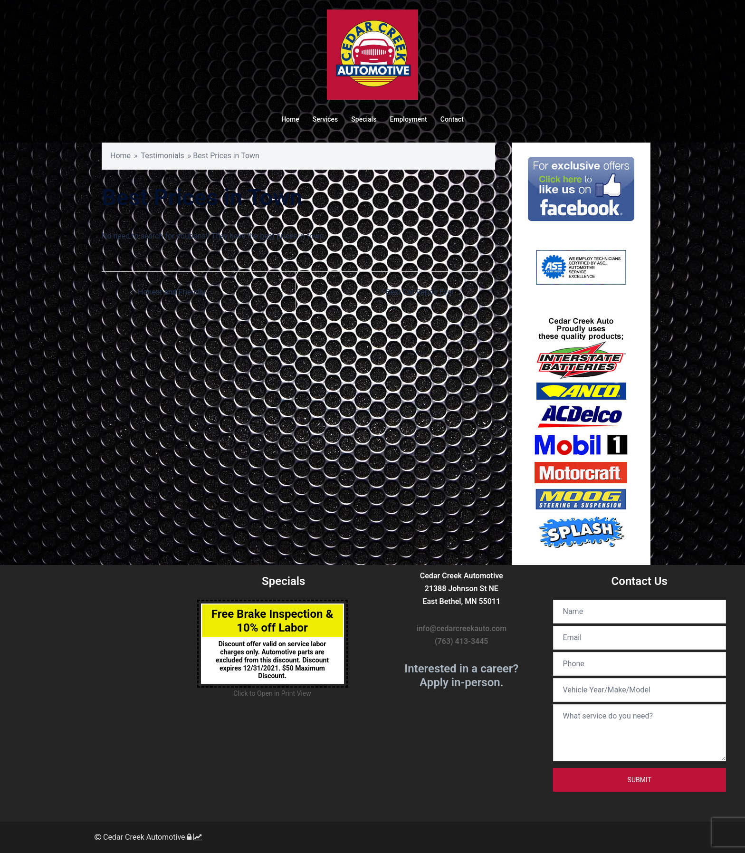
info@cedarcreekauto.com (461, 628)
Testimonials (162, 155)
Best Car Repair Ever (419, 292)
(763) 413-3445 (461, 641)
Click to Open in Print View (272, 693)
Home (290, 119)
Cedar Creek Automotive (140, 837)
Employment (408, 119)
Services (325, 119)
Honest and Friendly (171, 292)
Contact (452, 119)
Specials (363, 119)
